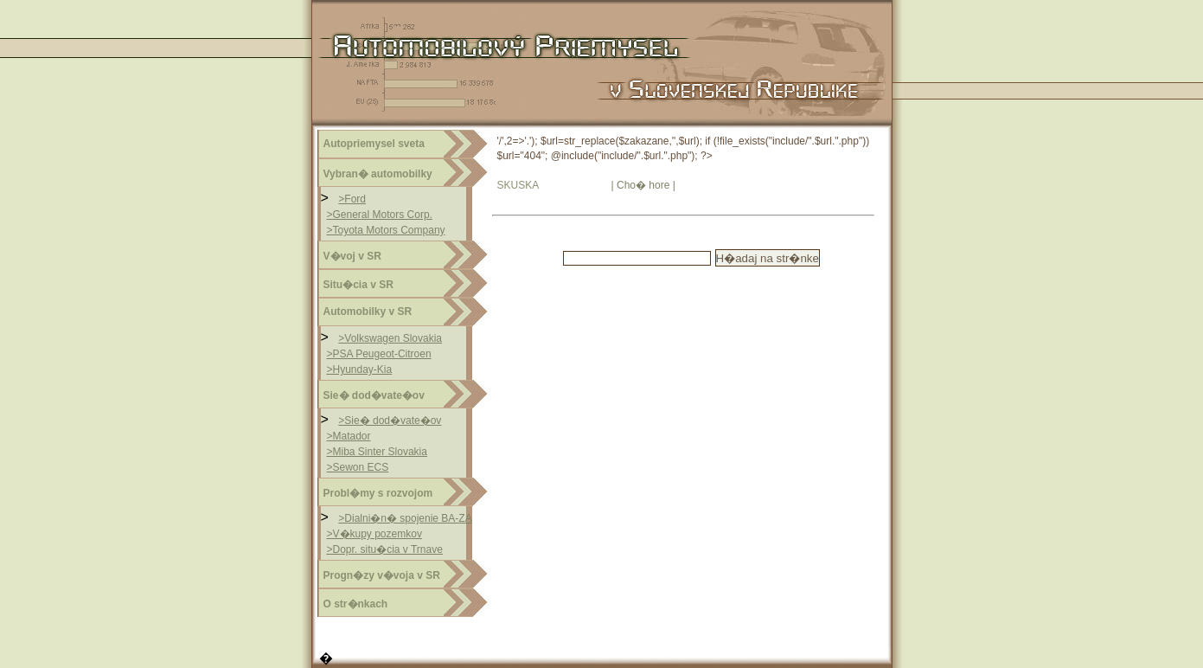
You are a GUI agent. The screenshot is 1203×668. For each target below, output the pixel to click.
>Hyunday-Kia (360, 369)
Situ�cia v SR (358, 285)
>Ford (352, 199)
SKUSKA (518, 185)
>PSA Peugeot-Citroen (379, 354)
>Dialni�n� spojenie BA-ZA (404, 518)
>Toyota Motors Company (386, 230)
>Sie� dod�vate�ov (389, 420)
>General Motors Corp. (379, 215)
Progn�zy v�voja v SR (381, 575)
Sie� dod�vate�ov (374, 395)
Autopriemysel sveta (374, 144)
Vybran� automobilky (377, 174)
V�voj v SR (352, 256)
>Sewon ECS (358, 467)
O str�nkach (355, 604)
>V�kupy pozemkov (374, 534)
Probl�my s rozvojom (378, 493)
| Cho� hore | (643, 185)
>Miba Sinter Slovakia (377, 452)
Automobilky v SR (368, 311)
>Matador (349, 436)
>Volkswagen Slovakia (390, 338)
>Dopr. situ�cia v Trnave (385, 549)
